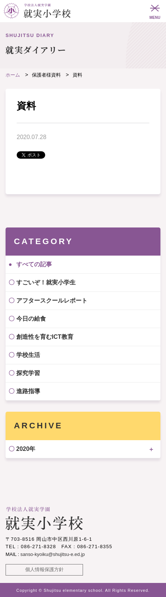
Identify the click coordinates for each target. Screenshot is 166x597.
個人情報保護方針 (44, 569)
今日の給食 (31, 319)
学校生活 (28, 355)
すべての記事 (34, 264)
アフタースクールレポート (51, 300)
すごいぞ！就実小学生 (46, 282)
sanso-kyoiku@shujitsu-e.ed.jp (52, 554)
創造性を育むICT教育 (44, 337)
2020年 (26, 449)
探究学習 (28, 373)
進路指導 (28, 391)
